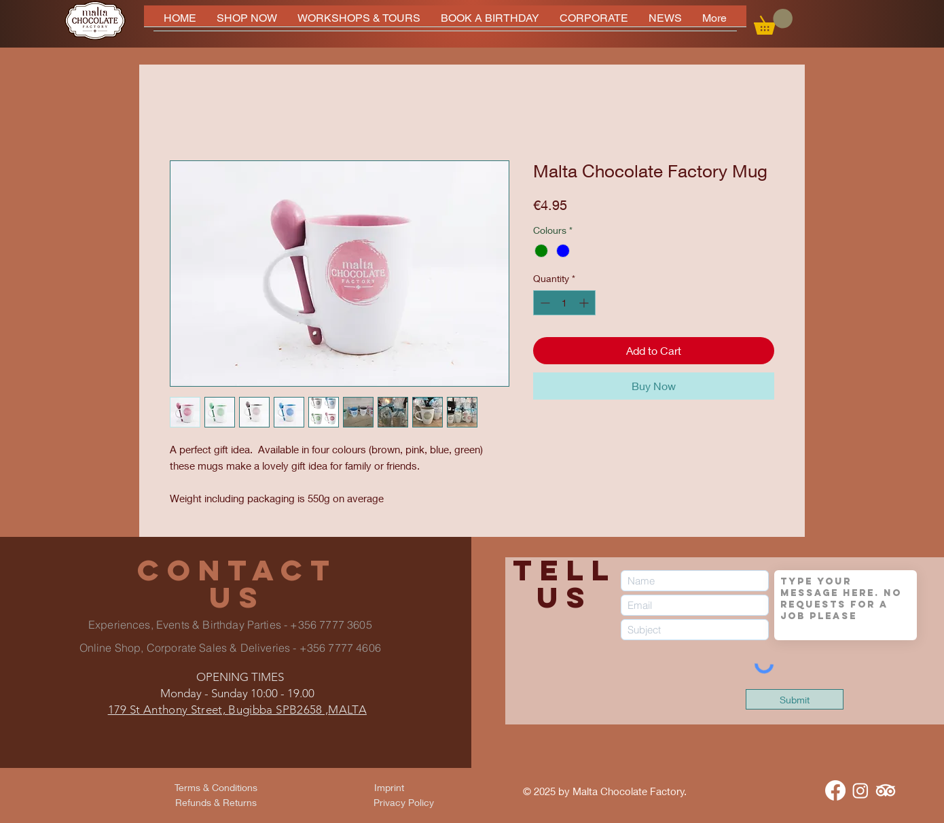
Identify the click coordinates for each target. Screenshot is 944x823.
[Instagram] (860, 790)
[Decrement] (543, 303)
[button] (773, 22)
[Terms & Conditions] (216, 787)
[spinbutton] (564, 303)
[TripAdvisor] (885, 790)
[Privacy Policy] (403, 802)
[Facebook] (835, 790)
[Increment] (585, 303)
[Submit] (794, 699)
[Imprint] (389, 787)
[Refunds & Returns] (216, 802)
